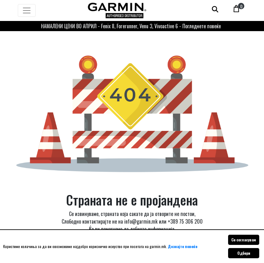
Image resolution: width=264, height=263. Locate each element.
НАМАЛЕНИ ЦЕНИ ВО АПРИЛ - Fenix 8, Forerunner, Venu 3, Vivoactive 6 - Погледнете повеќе (131, 26)
